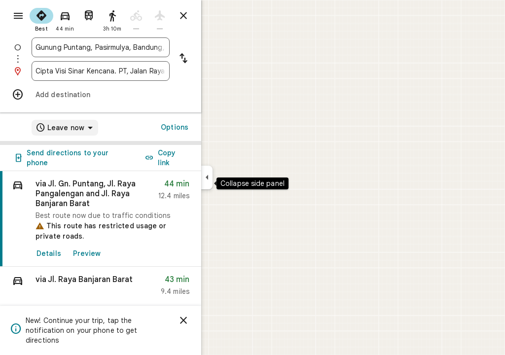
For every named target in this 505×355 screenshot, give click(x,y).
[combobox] (136, 47)
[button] (136, 288)
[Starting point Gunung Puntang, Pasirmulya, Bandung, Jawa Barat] (136, 47)
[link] (136, 219)
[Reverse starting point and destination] (219, 59)
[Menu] (18, 17)
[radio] (77, 19)
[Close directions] (219, 16)
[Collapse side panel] (242, 177)
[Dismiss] (219, 320)
